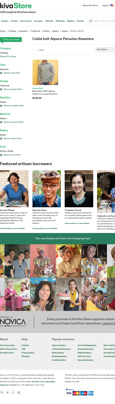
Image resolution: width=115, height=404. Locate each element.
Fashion (14, 21)
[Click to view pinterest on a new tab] (3, 392)
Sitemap (25, 356)
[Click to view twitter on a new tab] (8, 392)
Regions (71, 21)
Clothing (4, 53)
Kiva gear (38, 21)
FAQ (23, 349)
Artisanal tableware (61, 349)
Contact (25, 345)
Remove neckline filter (12, 106)
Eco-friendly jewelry (87, 345)
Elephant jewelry (85, 349)
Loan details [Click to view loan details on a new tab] (19, 229)
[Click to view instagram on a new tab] (14, 392)
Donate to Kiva (7, 353)
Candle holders (59, 360)
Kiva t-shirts (109, 345)
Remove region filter (11, 139)
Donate (80, 21)
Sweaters (4, 69)
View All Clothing (8, 57)
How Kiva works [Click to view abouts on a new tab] (7, 345)
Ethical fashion (84, 353)
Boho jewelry (58, 353)
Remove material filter (12, 122)
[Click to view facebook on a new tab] (19, 392)
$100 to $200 (6, 151)
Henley (3, 102)
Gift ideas (60, 21)
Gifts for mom (84, 356)
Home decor (26, 21)
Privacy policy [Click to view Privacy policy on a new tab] (28, 353)
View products (6, 229)
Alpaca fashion (59, 345)
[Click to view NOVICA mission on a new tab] (13, 322)
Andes (3, 135)
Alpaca (3, 119)
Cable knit (4, 86)
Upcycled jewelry (86, 360)
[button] (90, 21)
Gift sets (49, 21)
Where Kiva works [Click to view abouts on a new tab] (8, 349)
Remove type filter (10, 73)
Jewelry (4, 21)
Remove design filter (11, 89)
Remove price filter (10, 155)
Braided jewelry (59, 356)
